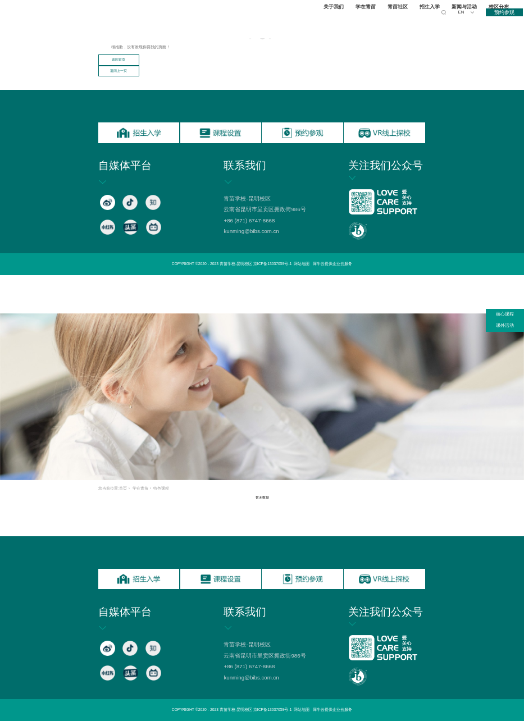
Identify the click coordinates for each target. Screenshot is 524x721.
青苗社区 (399, 23)
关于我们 (335, 23)
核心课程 (505, 314)
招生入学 (431, 23)
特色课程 (161, 488)
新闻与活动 (466, 23)
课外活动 (505, 325)
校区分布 (500, 23)
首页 (123, 488)
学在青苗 (367, 23)
